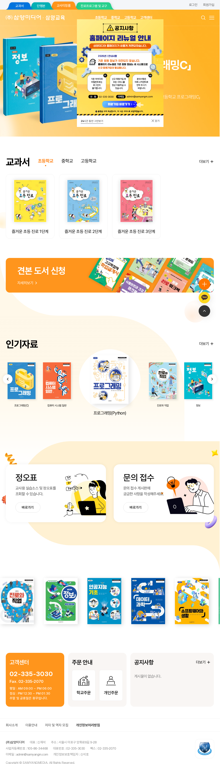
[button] (7, 395)
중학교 (115, 17)
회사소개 (12, 721)
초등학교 (101, 17)
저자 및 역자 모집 (56, 721)
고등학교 (130, 17)
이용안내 (31, 721)
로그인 (193, 5)
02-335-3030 (31, 669)
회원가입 (208, 5)
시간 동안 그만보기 (92, 121)
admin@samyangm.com (32, 750)
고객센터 (146, 17)
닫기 (155, 120)
